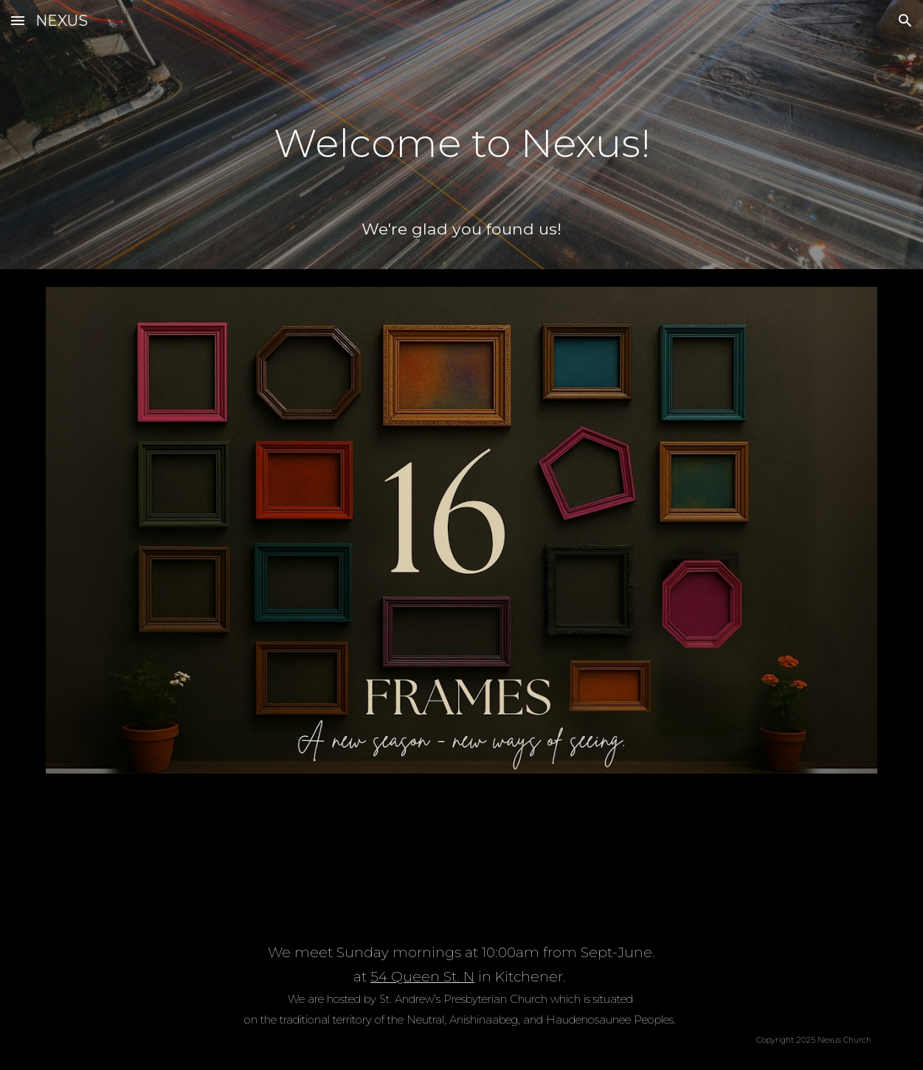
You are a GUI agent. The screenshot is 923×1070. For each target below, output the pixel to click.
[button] (17, 20)
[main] (461, 133)
